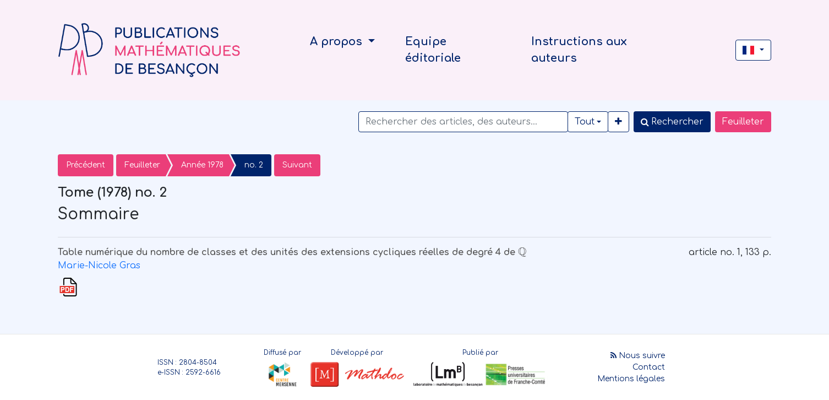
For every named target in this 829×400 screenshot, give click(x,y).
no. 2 (253, 165)
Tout (585, 122)
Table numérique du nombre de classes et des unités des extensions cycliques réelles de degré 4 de (292, 252)
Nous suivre (637, 356)
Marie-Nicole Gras (99, 266)
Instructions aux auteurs (579, 49)
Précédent (85, 165)
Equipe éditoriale (433, 49)
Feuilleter (743, 122)
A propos (338, 41)
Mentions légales (631, 379)
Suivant (297, 165)
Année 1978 (202, 165)
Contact (648, 367)
